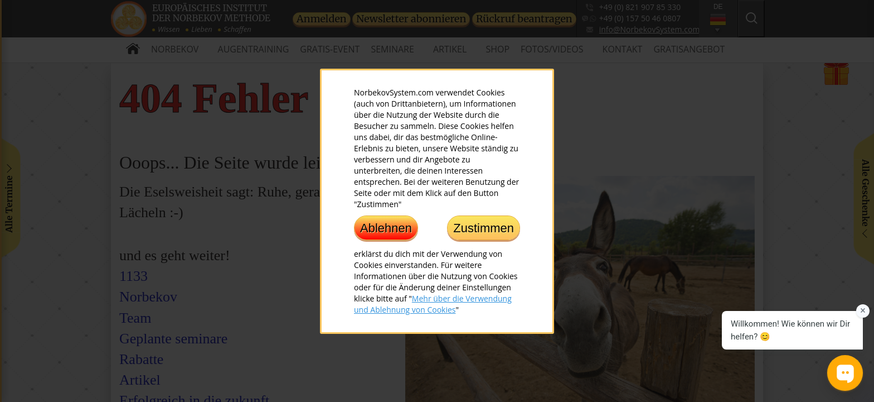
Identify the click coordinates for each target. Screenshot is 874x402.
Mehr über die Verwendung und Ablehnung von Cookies (433, 303)
